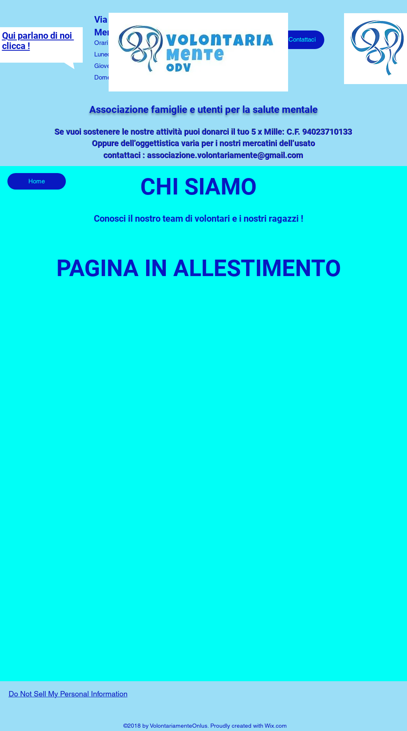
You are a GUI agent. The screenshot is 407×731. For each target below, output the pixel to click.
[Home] (36, 181)
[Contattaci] (302, 39)
